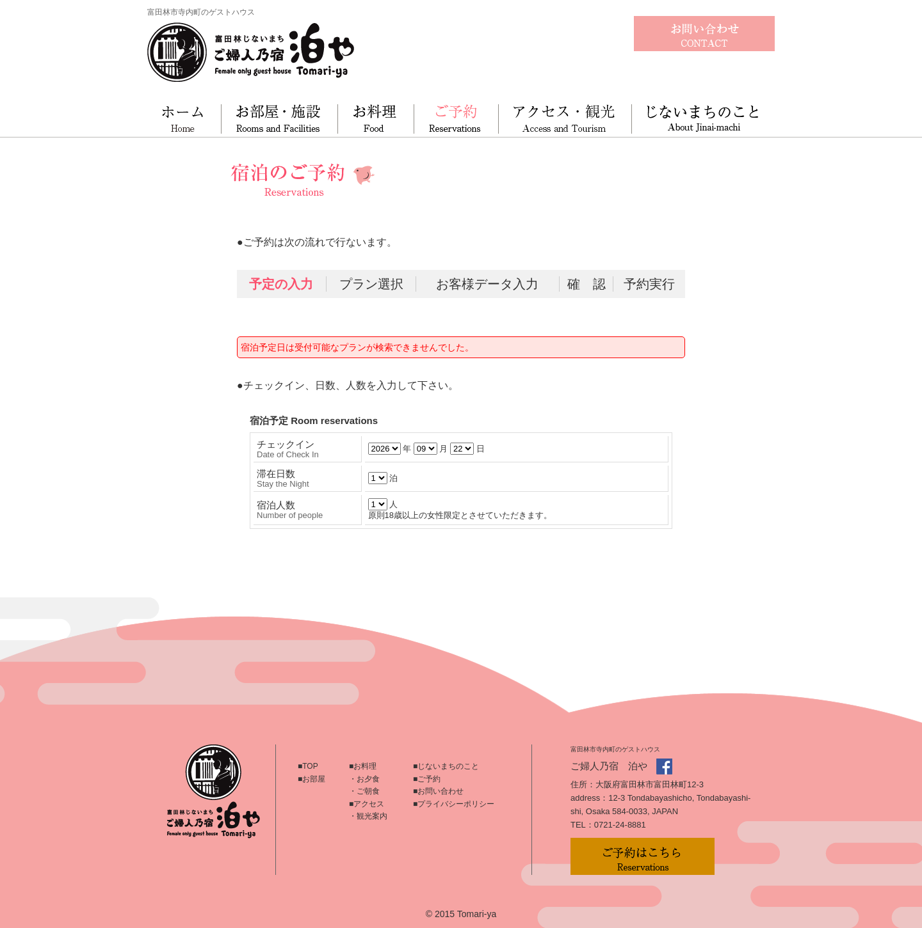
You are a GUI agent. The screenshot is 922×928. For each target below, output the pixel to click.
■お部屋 (311, 779)
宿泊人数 (290, 509)
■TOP (308, 766)
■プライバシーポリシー (453, 803)
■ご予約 (427, 779)
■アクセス (366, 803)
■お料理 (362, 766)
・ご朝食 (364, 791)
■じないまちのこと (446, 766)
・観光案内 (368, 816)
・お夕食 (364, 779)
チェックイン (288, 449)
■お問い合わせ (438, 791)
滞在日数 (283, 478)
